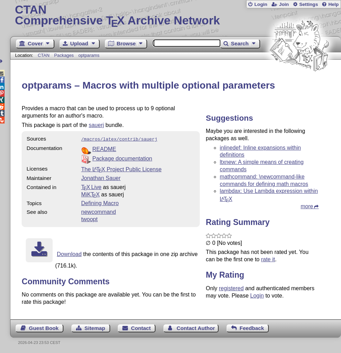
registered (231, 288)
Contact (141, 327)
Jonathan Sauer (101, 177)
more (307, 206)
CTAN (44, 55)
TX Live (91, 186)
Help (333, 4)
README (104, 148)
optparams (88, 55)
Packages (64, 55)
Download (69, 253)
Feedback (252, 327)
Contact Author (196, 327)
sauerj (96, 125)
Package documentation (122, 158)
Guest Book (44, 327)
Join (284, 4)
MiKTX (90, 194)
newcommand (98, 211)
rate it (268, 259)
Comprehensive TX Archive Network (175, 16)
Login (260, 4)
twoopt (89, 218)
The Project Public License (121, 169)
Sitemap (94, 327)
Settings (308, 4)
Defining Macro (100, 202)
